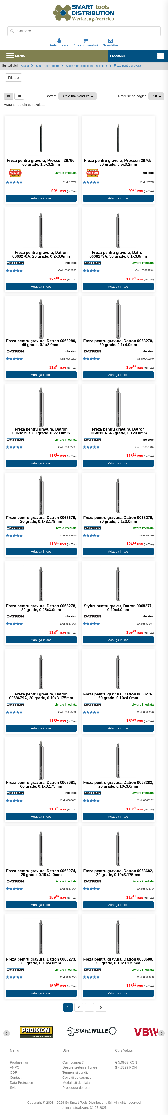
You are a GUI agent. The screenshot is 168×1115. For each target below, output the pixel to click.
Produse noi (19, 1062)
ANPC (14, 1067)
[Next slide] (161, 1033)
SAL (13, 1088)
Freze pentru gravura (127, 65)
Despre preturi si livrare (79, 1067)
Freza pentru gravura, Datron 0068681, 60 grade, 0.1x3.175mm (41, 784)
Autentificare (59, 42)
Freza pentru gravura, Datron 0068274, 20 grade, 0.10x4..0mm (41, 873)
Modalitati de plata (76, 1083)
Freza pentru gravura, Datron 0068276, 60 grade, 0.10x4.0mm (118, 696)
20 (155, 96)
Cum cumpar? (73, 1062)
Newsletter (110, 42)
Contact (15, 1077)
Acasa (25, 65)
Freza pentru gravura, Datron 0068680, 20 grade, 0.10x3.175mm (118, 961)
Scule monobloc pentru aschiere (86, 65)
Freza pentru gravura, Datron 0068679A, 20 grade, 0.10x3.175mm (41, 696)
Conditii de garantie (77, 1077)
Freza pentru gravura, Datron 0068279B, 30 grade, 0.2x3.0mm (41, 431)
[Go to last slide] (6, 1033)
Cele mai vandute (76, 96)
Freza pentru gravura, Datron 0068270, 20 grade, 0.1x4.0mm (118, 343)
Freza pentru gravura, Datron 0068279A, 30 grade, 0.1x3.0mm (118, 254)
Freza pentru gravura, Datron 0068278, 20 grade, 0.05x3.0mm (41, 608)
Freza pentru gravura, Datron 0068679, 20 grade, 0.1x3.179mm (41, 520)
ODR (13, 1072)
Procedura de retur (76, 1088)
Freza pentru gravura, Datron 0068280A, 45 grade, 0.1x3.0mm (118, 431)
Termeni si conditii (75, 1072)
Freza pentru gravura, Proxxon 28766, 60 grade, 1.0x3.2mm (41, 162)
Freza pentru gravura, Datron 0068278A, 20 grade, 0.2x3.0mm (41, 254)
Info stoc (148, 173)
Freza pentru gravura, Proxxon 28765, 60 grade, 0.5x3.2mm (118, 162)
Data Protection (21, 1083)
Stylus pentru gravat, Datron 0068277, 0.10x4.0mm (118, 608)
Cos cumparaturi (85, 42)
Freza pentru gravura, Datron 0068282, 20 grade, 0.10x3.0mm (118, 784)
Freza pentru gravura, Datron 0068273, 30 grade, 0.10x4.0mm (41, 961)
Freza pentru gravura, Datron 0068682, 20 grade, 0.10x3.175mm (118, 873)
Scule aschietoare (47, 65)
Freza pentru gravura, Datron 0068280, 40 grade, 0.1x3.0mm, (41, 343)
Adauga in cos (41, 198)
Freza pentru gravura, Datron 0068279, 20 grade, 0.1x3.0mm (118, 520)
